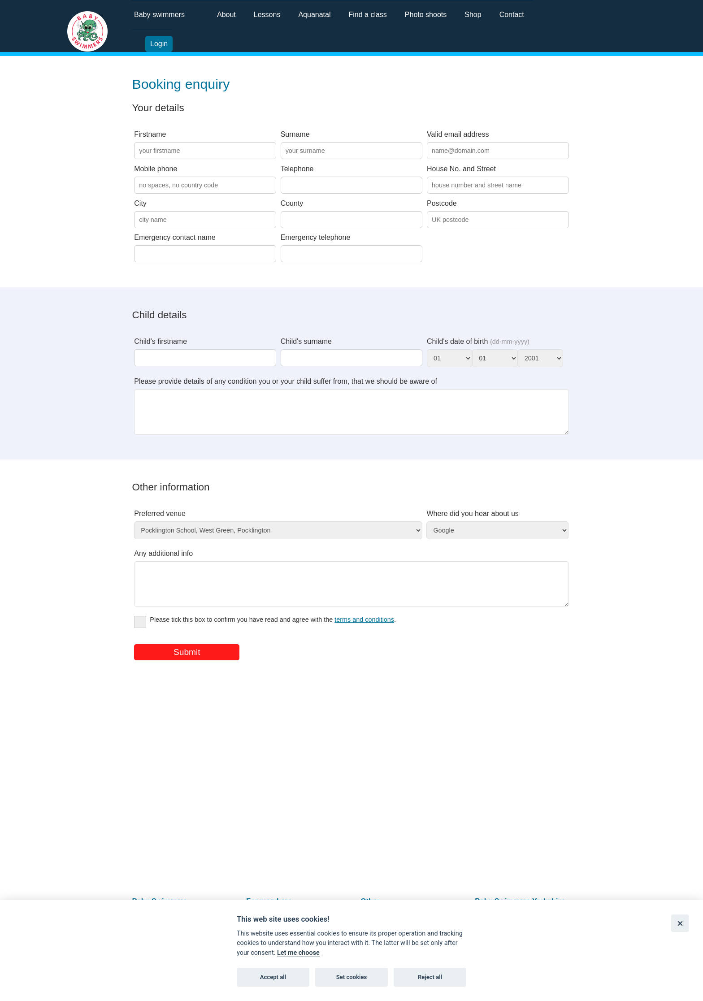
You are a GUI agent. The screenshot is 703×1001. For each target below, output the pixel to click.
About (226, 14)
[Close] (680, 923)
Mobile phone (155, 169)
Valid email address (458, 134)
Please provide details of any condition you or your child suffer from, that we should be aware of (285, 381)
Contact (511, 14)
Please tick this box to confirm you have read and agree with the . (265, 634)
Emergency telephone (316, 237)
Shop (472, 14)
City (140, 203)
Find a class (367, 14)
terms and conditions (364, 633)
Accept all (273, 977)
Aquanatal (314, 14)
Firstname (150, 134)
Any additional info (163, 560)
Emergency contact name (174, 237)
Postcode (442, 203)
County (292, 203)
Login (159, 44)
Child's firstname (160, 341)
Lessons (267, 14)
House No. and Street (461, 169)
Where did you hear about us (472, 520)
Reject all (430, 977)
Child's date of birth (478, 341)
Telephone (297, 169)
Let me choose (298, 953)
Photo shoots (426, 14)
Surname (295, 134)
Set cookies (351, 977)
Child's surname (306, 341)
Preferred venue (160, 520)
